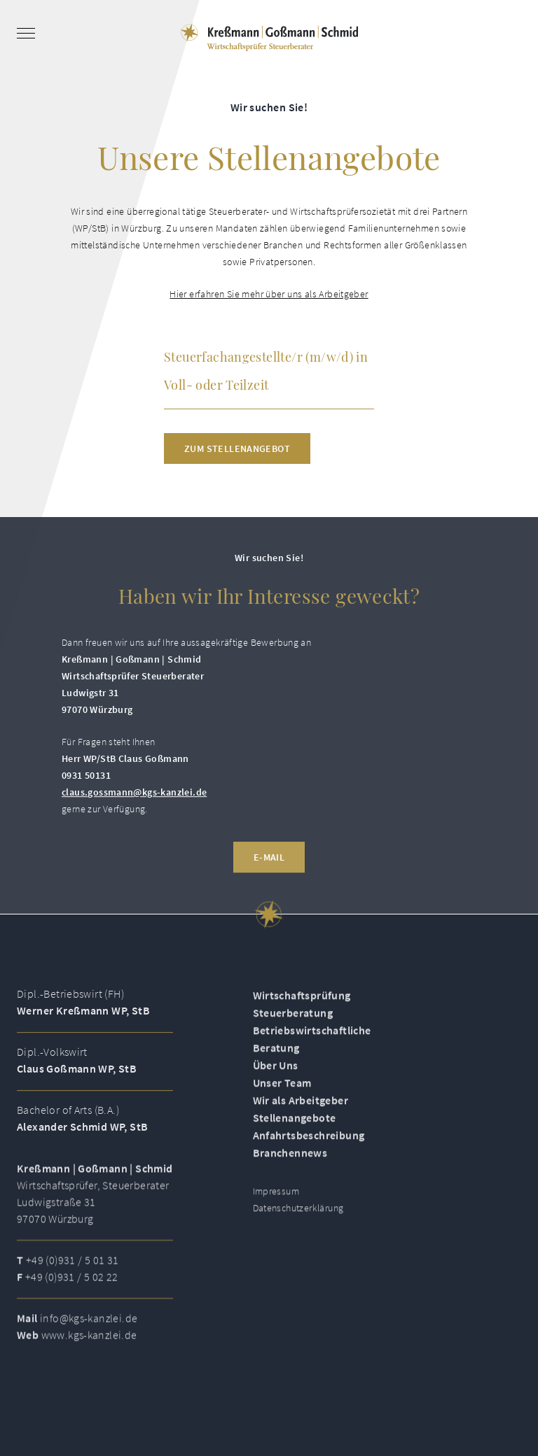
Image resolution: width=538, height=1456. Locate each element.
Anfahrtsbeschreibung (309, 1156)
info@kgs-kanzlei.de (88, 1338)
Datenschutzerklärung (298, 1228)
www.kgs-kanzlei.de (89, 1355)
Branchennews (290, 1173)
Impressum (276, 1212)
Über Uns (275, 1086)
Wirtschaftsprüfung (302, 1016)
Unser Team (282, 1103)
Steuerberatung (293, 1033)
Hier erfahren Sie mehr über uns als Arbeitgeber (269, 294)
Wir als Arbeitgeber (300, 1121)
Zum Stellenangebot (237, 448)
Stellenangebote (294, 1138)
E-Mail (269, 876)
